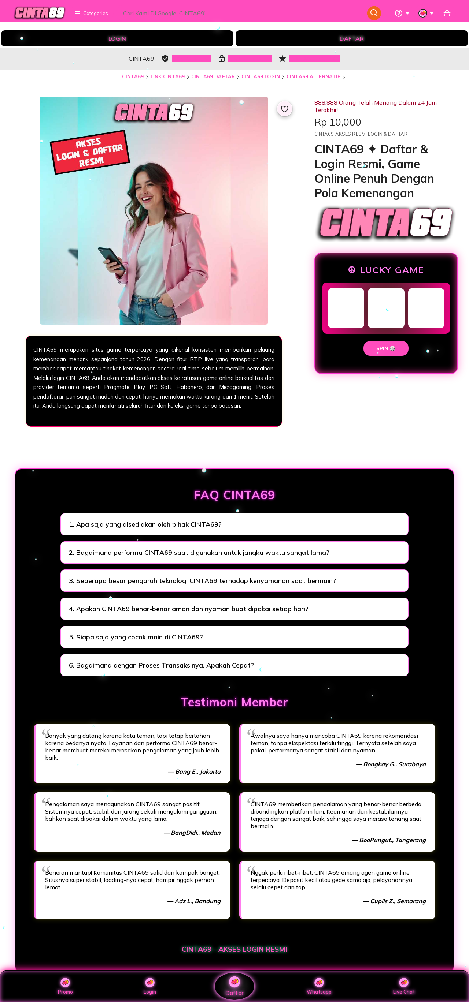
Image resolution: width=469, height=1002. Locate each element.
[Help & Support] (402, 13)
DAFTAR (352, 38)
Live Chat (404, 986)
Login (150, 986)
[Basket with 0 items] (447, 13)
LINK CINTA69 (168, 76)
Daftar (234, 986)
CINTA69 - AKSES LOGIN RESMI (234, 949)
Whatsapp (319, 986)
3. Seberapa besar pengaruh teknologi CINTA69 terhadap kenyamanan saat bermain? (202, 580)
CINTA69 (133, 76)
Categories (91, 13)
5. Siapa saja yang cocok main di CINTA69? (136, 637)
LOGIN (117, 38)
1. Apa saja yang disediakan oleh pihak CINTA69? (145, 524)
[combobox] (240, 13)
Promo (65, 986)
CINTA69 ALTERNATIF (313, 76)
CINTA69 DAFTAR (213, 76)
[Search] (374, 13)
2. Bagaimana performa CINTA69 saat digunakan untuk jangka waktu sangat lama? (199, 552)
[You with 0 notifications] (426, 13)
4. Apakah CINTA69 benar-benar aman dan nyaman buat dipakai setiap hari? (189, 609)
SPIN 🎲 (386, 348)
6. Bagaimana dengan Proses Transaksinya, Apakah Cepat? (161, 665)
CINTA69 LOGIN (260, 76)
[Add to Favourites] (284, 108)
